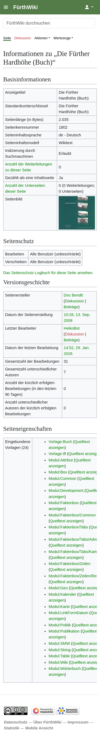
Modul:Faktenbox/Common (72, 515)
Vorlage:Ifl (57, 454)
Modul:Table (59, 656)
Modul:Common (62, 478)
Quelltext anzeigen (66, 521)
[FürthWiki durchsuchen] (49, 23)
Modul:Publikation (64, 631)
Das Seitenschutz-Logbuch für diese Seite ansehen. (48, 273)
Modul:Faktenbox (64, 503)
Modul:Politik (60, 625)
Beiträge (71, 307)
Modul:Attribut (61, 460)
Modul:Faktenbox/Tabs (68, 527)
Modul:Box (58, 472)
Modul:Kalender (62, 594)
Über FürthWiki (47, 722)
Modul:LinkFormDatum (68, 613)
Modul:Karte (59, 606)
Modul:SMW (59, 643)
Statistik (11, 728)
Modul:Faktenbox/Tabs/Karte (73, 552)
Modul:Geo (58, 588)
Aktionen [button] (41, 38)
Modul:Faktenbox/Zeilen (69, 564)
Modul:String (60, 650)
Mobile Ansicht (39, 728)
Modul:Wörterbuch (65, 668)
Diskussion (22, 38)
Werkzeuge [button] (62, 38)
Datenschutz (15, 722)
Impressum (78, 722)
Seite (7, 38)
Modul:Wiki (58, 662)
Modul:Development (66, 490)
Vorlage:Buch (60, 442)
